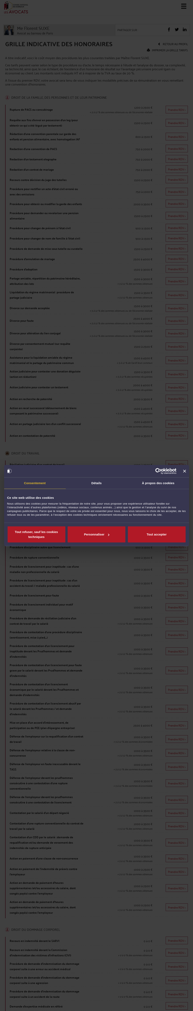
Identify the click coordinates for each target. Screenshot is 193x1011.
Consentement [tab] (35, 483)
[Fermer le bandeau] (184, 471)
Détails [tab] (96, 483)
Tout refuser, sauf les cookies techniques (36, 534)
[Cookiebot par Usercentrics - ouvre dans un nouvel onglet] (158, 471)
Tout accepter (156, 534)
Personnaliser (96, 534)
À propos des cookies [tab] (158, 483)
